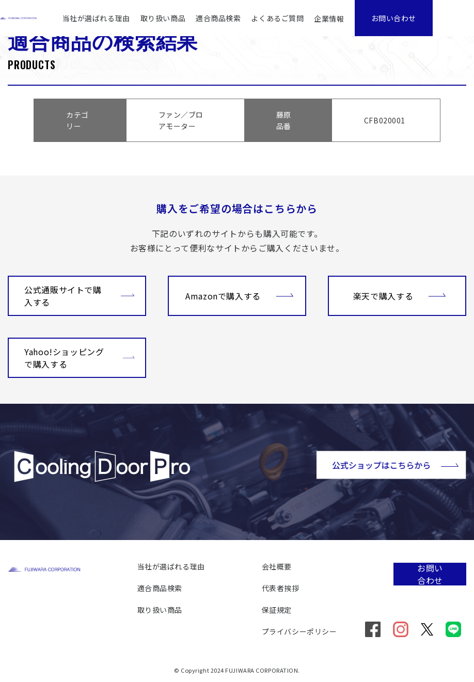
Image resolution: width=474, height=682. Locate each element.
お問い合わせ (393, 18)
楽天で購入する (399, 295)
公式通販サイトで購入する (79, 295)
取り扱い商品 (162, 18)
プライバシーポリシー (299, 631)
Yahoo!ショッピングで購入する (79, 357)
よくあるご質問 (277, 18)
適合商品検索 (218, 18)
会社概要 (277, 566)
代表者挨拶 (280, 588)
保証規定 (277, 610)
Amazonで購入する (239, 295)
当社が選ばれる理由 (96, 18)
